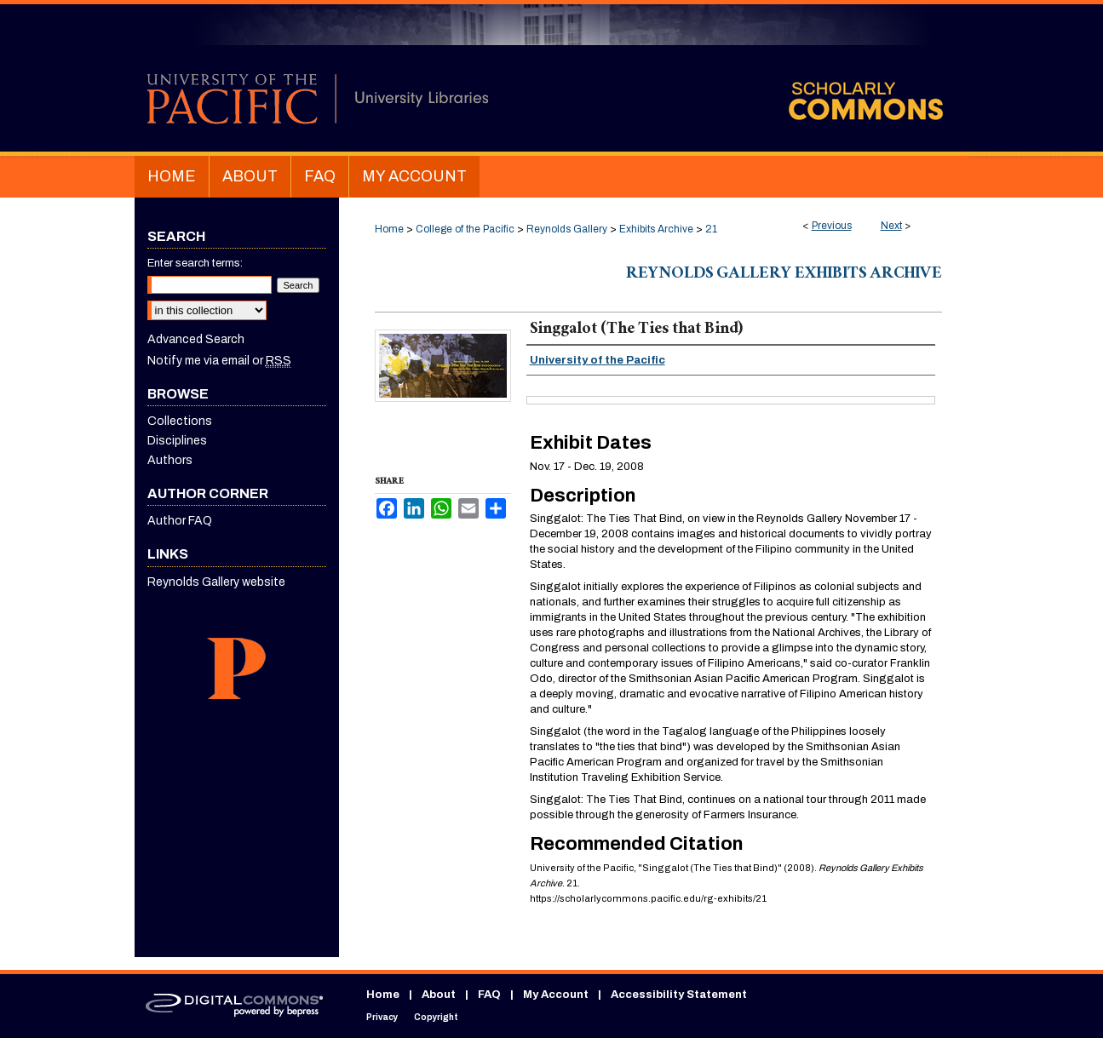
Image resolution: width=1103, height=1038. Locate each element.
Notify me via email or (219, 360)
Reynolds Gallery (566, 229)
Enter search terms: (195, 263)
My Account (556, 995)
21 (711, 229)
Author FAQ (179, 520)
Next (891, 226)
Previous (832, 226)
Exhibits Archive (656, 229)
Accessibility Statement (679, 995)
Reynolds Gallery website (216, 582)
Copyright (436, 1017)
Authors (169, 460)
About (439, 995)
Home (389, 229)
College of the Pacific (465, 229)
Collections (179, 421)
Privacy (382, 1017)
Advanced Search (195, 339)
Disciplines (177, 440)
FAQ (489, 995)
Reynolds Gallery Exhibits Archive (784, 275)
